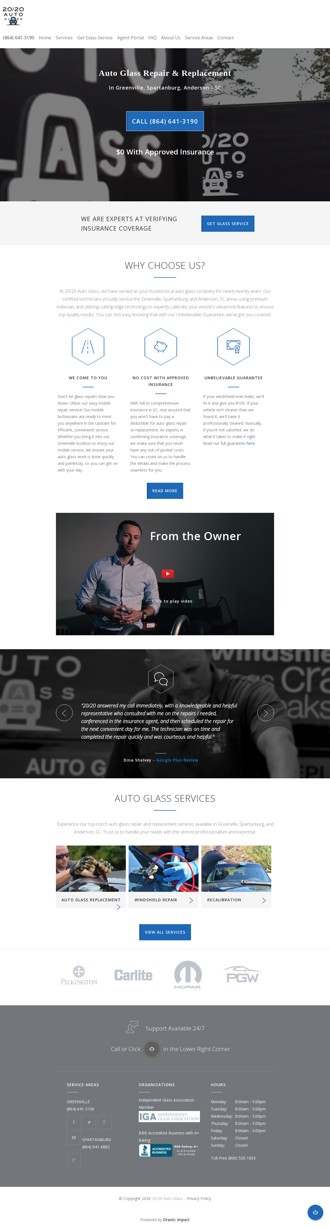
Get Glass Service (95, 38)
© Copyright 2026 (135, 1198)
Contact (226, 38)
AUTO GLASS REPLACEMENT (91, 899)
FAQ (152, 38)
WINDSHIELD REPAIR (156, 899)
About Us (171, 38)
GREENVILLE (78, 1101)
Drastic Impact (176, 1219)
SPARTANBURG (96, 1139)
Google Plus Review (177, 760)
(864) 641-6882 (96, 1146)
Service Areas (199, 38)
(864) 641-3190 (18, 38)
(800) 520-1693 (242, 1158)
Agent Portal (130, 38)
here (251, 443)
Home (45, 38)
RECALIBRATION (224, 899)
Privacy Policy (199, 1198)
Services (64, 38)
